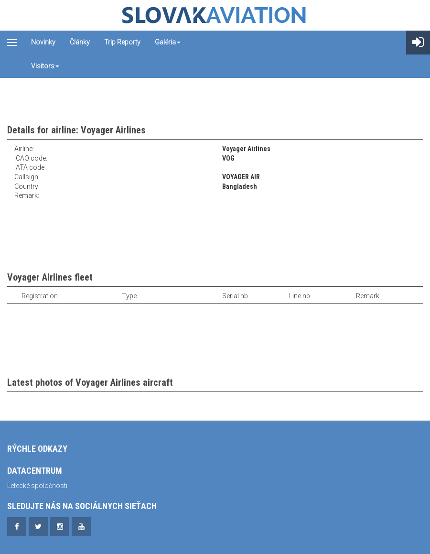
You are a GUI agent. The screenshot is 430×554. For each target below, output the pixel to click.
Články (80, 42)
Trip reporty (122, 42)
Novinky (43, 42)
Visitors (45, 66)
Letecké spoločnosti (37, 485)
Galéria (168, 42)
